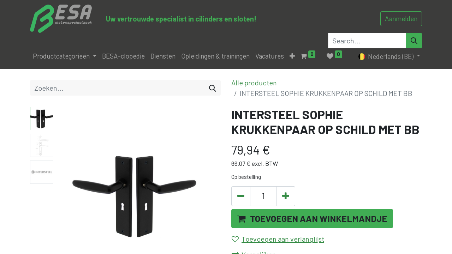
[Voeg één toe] (285, 196)
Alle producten (254, 82)
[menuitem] (123, 56)
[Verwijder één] (240, 196)
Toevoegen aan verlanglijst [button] (278, 239)
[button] (292, 56)
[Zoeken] (212, 88)
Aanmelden (401, 18)
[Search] (414, 40)
